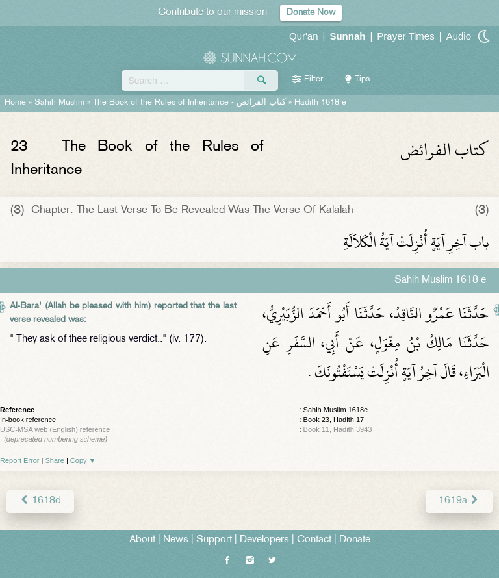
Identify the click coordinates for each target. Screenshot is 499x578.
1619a (459, 501)
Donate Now (311, 12)
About (142, 540)
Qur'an (303, 36)
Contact (314, 540)
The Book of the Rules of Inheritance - (189, 103)
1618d (40, 501)
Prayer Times (405, 36)
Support (214, 540)
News (175, 540)
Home (15, 103)
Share (54, 460)
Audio (458, 36)
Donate (354, 540)
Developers (264, 540)
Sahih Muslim (59, 103)
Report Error (20, 460)
